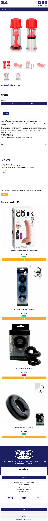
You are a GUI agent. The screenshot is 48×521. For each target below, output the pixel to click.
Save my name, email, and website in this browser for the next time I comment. (21, 190)
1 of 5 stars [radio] (1, 172)
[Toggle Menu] (46, 5)
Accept (24, 509)
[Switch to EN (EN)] (38, 5)
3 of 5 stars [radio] (5, 172)
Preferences (24, 516)
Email (2, 185)
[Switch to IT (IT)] (43, 5)
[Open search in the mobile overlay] (46, 2)
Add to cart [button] (24, 259)
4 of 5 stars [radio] (6, 172)
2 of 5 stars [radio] (3, 172)
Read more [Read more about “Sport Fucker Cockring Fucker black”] (24, 378)
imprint (30, 519)
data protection (19, 519)
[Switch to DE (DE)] (36, 5)
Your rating (4, 170)
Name (2, 180)
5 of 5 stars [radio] (8, 172)
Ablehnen (24, 513)
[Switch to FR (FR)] (41, 5)
